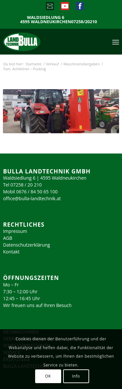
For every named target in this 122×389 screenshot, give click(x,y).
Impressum (15, 231)
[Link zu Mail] (49, 7)
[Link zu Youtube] (64, 7)
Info (76, 376)
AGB (7, 238)
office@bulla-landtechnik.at (32, 198)
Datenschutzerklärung (26, 245)
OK (48, 376)
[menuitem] (115, 41)
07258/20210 (84, 22)
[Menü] (115, 41)
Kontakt (11, 252)
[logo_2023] (35, 41)
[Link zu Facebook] (79, 7)
